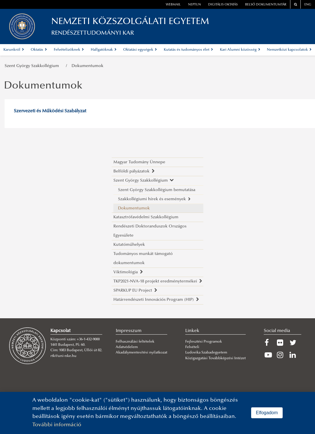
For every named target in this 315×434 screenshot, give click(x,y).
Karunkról (13, 50)
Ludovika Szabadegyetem (206, 352)
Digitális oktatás (223, 4)
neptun (194, 4)
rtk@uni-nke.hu (63, 356)
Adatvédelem (127, 347)
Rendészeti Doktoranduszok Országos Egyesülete (149, 231)
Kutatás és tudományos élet (188, 50)
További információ (56, 425)
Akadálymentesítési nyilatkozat (141, 352)
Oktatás (39, 50)
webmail (173, 4)
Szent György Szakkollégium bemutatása (156, 190)
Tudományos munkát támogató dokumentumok (143, 258)
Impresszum (128, 331)
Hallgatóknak (104, 50)
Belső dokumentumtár (265, 4)
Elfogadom (267, 412)
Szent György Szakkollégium (33, 66)
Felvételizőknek (69, 50)
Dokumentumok (87, 66)
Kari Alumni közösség (240, 50)
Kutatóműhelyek (129, 245)
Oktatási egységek (140, 50)
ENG (307, 4)
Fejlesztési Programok (203, 341)
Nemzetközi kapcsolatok (289, 50)
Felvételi (192, 347)
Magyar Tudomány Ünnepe (139, 162)
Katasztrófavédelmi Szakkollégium (145, 217)
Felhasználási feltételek (135, 341)
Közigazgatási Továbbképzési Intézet (215, 358)
